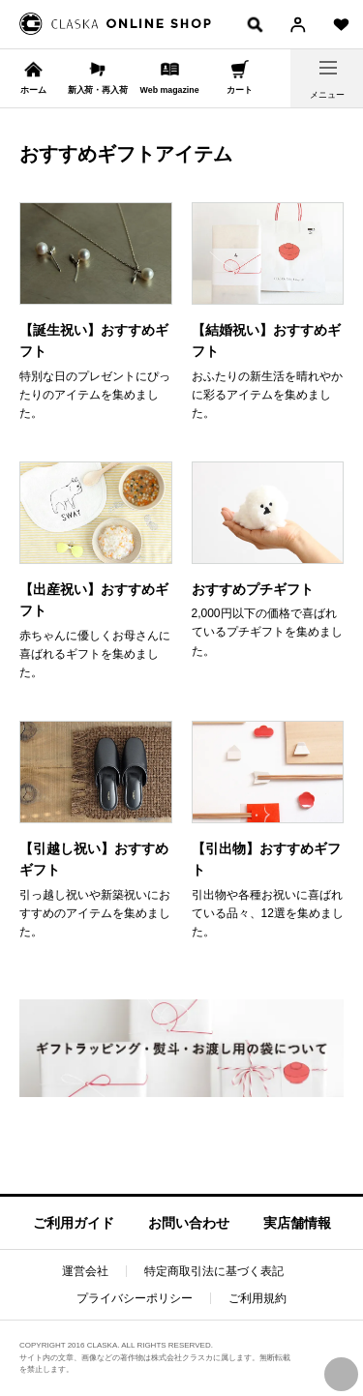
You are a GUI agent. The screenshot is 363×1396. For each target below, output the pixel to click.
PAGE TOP (341, 1374)
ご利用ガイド (73, 1223)
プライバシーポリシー (134, 1298)
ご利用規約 (257, 1298)
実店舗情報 (297, 1223)
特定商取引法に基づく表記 (214, 1271)
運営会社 (85, 1271)
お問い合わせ (188, 1223)
